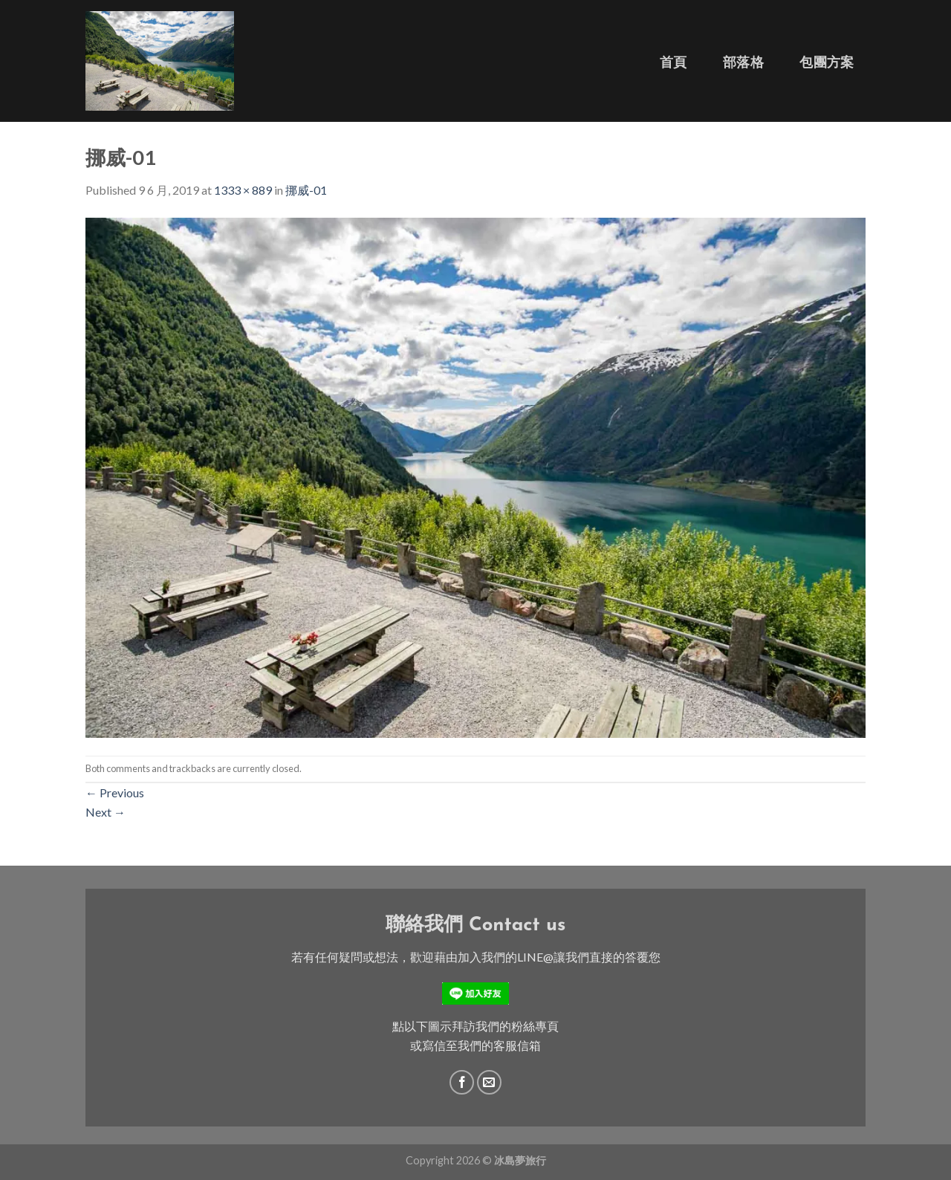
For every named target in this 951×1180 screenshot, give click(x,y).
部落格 (743, 62)
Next (105, 812)
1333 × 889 (243, 190)
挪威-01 (306, 190)
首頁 (673, 62)
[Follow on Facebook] (461, 1082)
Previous (114, 792)
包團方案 (826, 62)
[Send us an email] (489, 1082)
